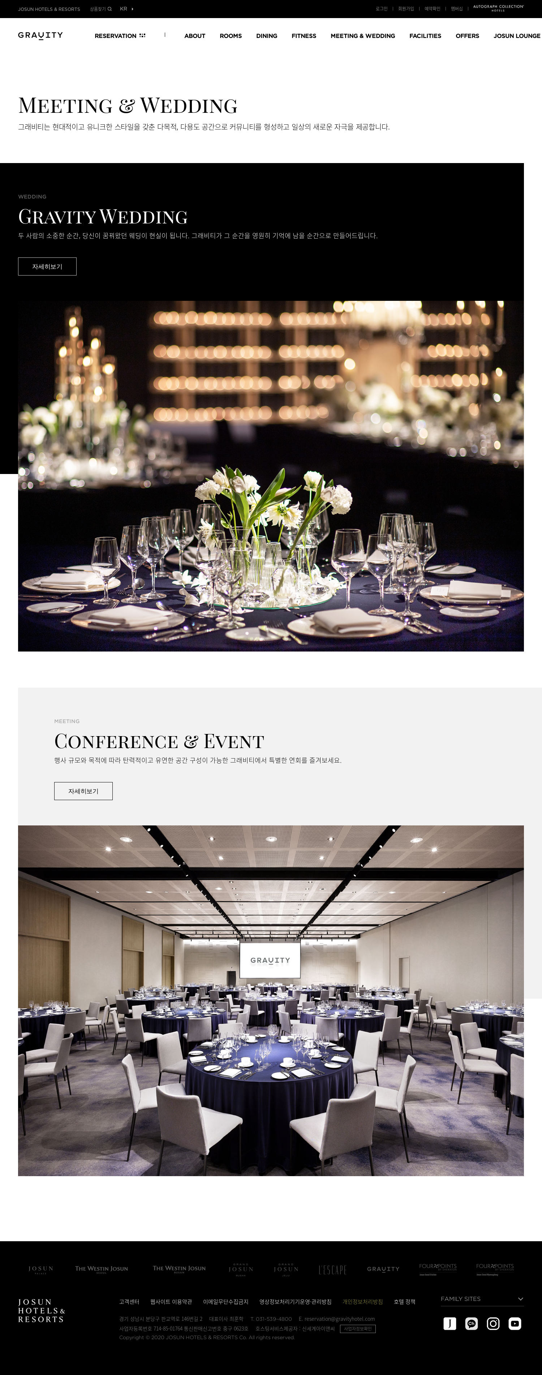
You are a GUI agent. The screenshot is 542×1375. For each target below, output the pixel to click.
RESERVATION (115, 35)
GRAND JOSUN (40, 35)
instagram (493, 1323)
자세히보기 (47, 266)
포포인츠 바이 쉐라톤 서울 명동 (495, 1270)
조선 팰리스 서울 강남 (40, 1270)
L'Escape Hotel (332, 1270)
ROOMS (231, 35)
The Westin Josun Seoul (101, 1270)
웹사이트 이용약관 (171, 1302)
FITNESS (304, 35)
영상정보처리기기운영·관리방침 (295, 1302)
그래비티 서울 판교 (383, 1270)
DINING (266, 35)
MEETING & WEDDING (363, 35)
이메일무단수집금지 (226, 1302)
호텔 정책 (405, 1302)
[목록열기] (123, 9)
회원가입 (406, 8)
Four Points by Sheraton (438, 1270)
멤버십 (457, 8)
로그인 (382, 8)
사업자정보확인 (358, 1328)
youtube (514, 1323)
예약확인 (432, 8)
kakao (471, 1323)
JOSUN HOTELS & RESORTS (49, 9)
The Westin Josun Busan (179, 1270)
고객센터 (129, 1302)
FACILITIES (425, 35)
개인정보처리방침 (363, 1302)
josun (449, 1323)
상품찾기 (98, 9)
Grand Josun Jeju (285, 1270)
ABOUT (194, 35)
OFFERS (467, 35)
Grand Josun (240, 1270)
